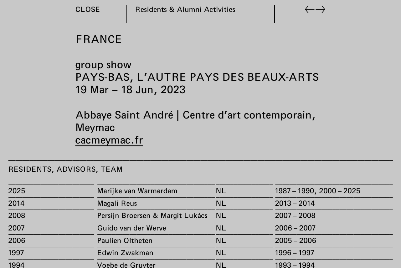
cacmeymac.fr (109, 139)
